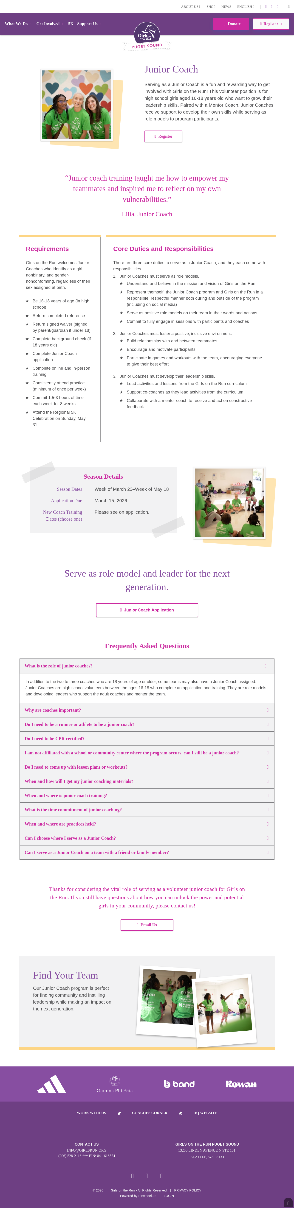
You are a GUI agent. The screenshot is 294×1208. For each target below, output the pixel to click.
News (226, 6)
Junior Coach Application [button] (147, 610)
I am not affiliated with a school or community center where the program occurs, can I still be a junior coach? (147, 752)
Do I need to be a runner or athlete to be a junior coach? (147, 724)
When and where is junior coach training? (147, 795)
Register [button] (271, 24)
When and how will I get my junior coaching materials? (147, 781)
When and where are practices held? (147, 823)
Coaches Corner (149, 1113)
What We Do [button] (19, 24)
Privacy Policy (187, 1190)
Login (4, 6)
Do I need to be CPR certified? (147, 738)
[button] (289, 6)
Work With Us (91, 1113)
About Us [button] (191, 6)
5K (71, 24)
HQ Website (205, 1113)
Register (163, 136)
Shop (210, 6)
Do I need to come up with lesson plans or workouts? (147, 767)
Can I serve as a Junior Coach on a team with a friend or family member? (147, 852)
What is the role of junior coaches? (147, 665)
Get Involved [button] (51, 24)
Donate (230, 24)
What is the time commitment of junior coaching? (147, 809)
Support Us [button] (89, 24)
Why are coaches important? (147, 710)
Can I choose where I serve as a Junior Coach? (147, 838)
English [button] (245, 6)
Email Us (147, 925)
